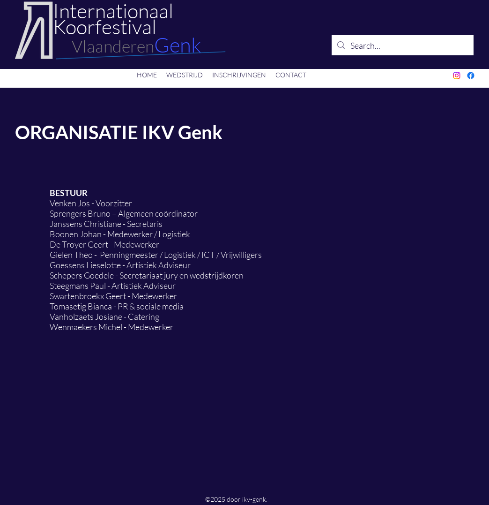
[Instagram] (456, 75)
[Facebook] (470, 75)
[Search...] (402, 45)
